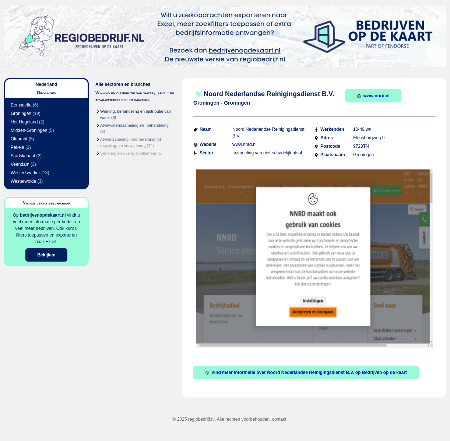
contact (279, 419)
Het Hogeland (24, 122)
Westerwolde (23, 181)
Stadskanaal (23, 155)
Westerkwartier (25, 172)
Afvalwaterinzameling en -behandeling (134, 125)
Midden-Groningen (29, 130)
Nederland (46, 84)
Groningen (21, 113)
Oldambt (19, 138)
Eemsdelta (21, 105)
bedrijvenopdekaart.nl (43, 215)
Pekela (17, 147)
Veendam (20, 164)
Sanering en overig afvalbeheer (128, 153)
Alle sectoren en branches (122, 84)
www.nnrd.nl (373, 95)
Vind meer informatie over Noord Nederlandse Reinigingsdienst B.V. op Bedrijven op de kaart (306, 372)
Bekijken (46, 255)
